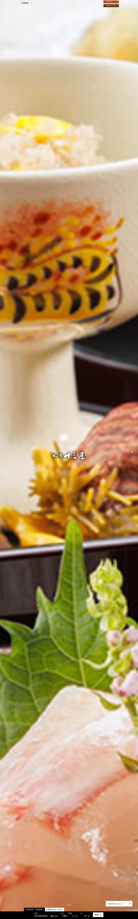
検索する (98, 915)
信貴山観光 (81, 3)
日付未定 (54, 916)
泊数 (62, 913)
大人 (81, 913)
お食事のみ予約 (111, 5)
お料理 (46, 3)
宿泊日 (36, 913)
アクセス (72, 3)
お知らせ (99, 3)
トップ (40, 3)
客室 (52, 3)
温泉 (57, 3)
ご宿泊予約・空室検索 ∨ (34, 910)
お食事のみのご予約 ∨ (54, 910)
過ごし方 (90, 3)
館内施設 (64, 3)
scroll (69, 907)
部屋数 (70, 913)
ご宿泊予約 (111, 2)
